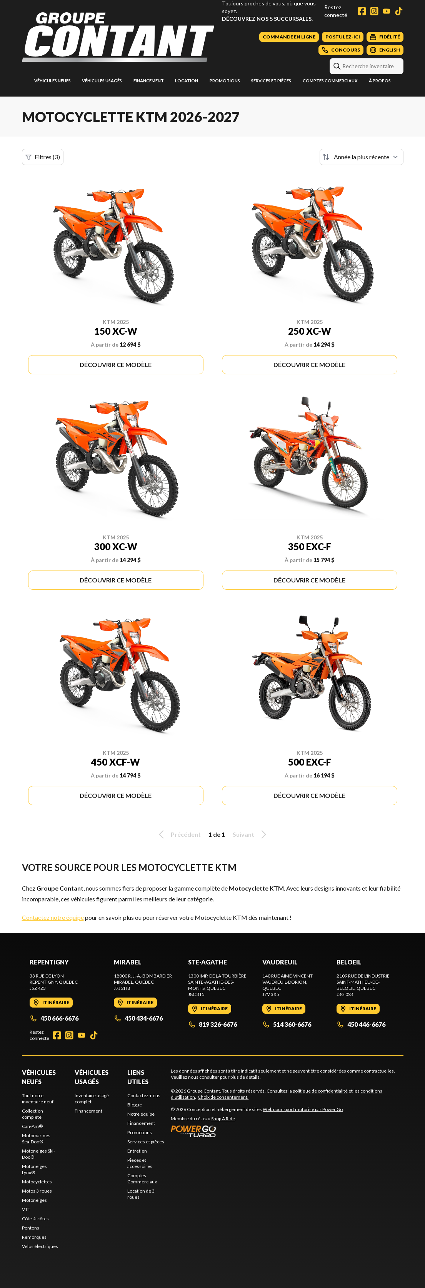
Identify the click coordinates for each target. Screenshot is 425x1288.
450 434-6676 (138, 1018)
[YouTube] (386, 11)
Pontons (30, 1228)
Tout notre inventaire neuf (37, 1098)
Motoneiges (34, 1200)
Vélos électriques (40, 1246)
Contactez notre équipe (53, 917)
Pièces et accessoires (139, 1163)
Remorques (34, 1237)
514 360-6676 (286, 1024)
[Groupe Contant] (118, 37)
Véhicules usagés (102, 80)
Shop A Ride (223, 1118)
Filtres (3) (42, 157)
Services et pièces (271, 80)
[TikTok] (398, 11)
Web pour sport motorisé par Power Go (303, 1109)
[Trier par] (361, 157)
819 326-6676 (212, 1024)
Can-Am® (32, 1126)
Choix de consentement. (223, 1097)
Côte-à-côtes (35, 1218)
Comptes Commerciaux (330, 80)
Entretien (137, 1151)
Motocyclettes (37, 1182)
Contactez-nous (143, 1095)
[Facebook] (362, 11)
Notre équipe (141, 1114)
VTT (26, 1209)
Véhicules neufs (52, 80)
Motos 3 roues (37, 1191)
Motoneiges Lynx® (34, 1169)
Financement (148, 80)
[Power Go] (257, 1131)
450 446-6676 (361, 1024)
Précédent (178, 834)
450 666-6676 (54, 1018)
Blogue (134, 1105)
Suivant (251, 834)
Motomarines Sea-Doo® (36, 1139)
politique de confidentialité (320, 1091)
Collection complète (32, 1114)
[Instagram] (374, 11)
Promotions (225, 80)
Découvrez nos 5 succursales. (267, 18)
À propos (380, 80)
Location (186, 80)
